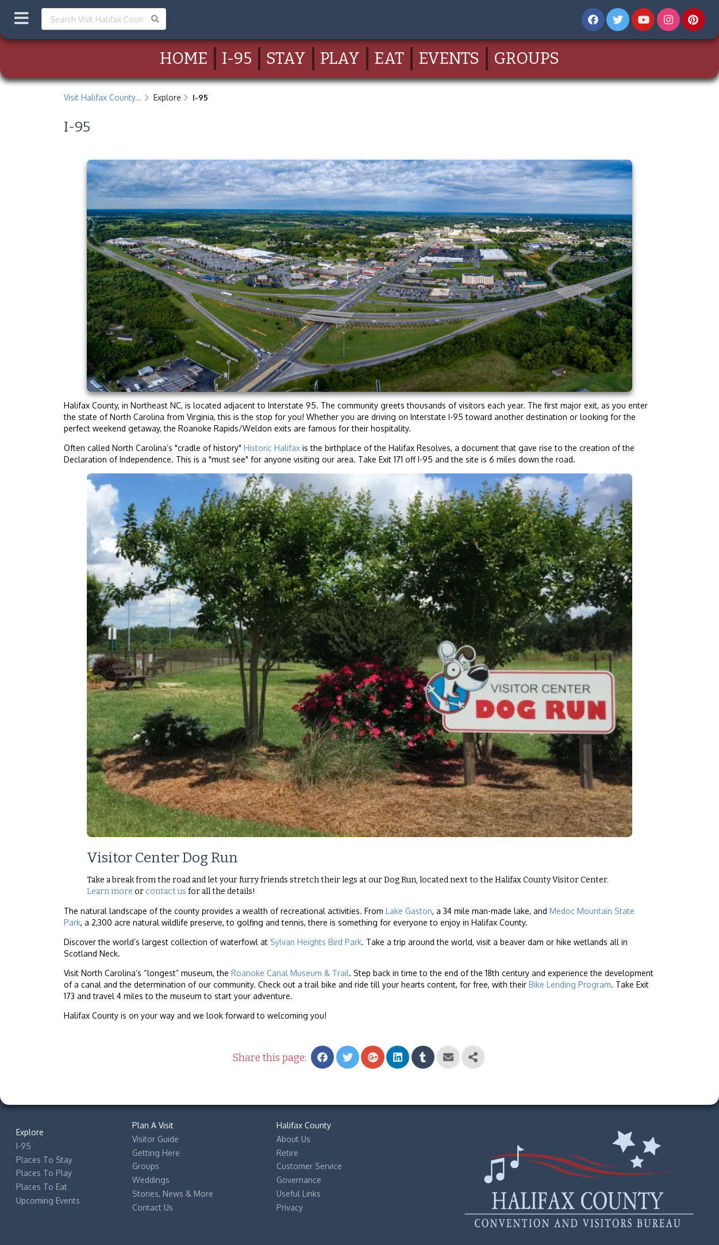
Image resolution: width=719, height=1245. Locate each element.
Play (340, 58)
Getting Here (156, 1153)
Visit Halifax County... (103, 97)
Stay (286, 58)
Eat (389, 58)
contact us (165, 891)
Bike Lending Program (570, 984)
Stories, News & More (172, 1193)
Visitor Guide (155, 1139)
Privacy (289, 1207)
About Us (293, 1139)
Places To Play (44, 1173)
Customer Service (309, 1166)
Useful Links (298, 1193)
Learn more (110, 891)
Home (183, 58)
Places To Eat (41, 1187)
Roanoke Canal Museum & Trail (290, 973)
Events (448, 58)
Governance (298, 1180)
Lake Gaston (409, 911)
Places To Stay (44, 1160)
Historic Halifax (272, 448)
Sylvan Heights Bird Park (316, 942)
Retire (287, 1153)
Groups (526, 58)
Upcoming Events (48, 1200)
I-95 (237, 58)
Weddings (151, 1180)
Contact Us (152, 1207)
